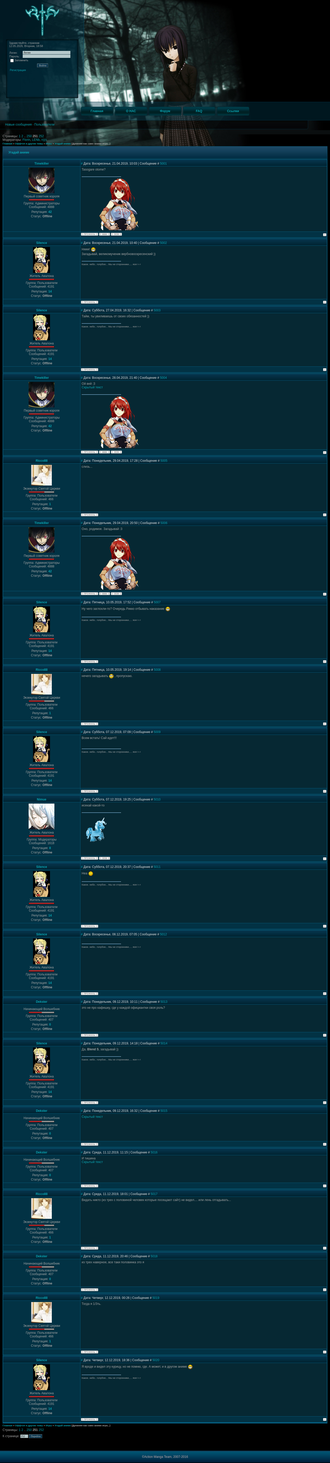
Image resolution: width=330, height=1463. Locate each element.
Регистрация (18, 70)
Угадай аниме (63, 143)
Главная (7, 143)
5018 (154, 1256)
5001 (163, 163)
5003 (157, 310)
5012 (163, 934)
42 (50, 212)
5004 (163, 378)
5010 (157, 799)
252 (41, 136)
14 (50, 291)
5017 (154, 1194)
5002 (163, 243)
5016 (154, 1152)
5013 (163, 1002)
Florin (26, 140)
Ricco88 (41, 461)
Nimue (41, 799)
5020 (155, 1360)
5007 (157, 602)
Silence (41, 243)
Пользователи (44, 124)
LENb (36, 140)
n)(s (44, 140)
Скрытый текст (92, 387)
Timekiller (41, 163)
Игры (49, 143)
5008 (157, 670)
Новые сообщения (18, 124)
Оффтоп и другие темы (29, 143)
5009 (157, 732)
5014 (163, 1043)
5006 (163, 523)
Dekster (41, 1002)
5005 (163, 461)
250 (29, 136)
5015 (163, 1111)
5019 (155, 1298)
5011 (157, 867)
